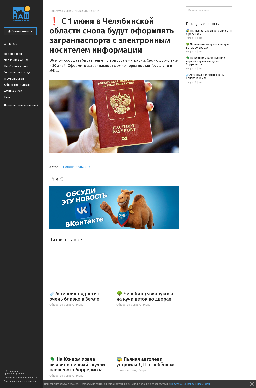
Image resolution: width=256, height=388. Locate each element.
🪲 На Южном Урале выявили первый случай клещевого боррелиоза (77, 364)
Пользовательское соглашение (20, 381)
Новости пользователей (21, 105)
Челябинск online (16, 60)
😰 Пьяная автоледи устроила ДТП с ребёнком (145, 361)
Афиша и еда (13, 91)
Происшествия (14, 78)
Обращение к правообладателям (14, 372)
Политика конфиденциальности (20, 377)
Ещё (7, 97)
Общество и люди (17, 85)
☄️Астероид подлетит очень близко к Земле (74, 296)
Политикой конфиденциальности (190, 383)
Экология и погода (17, 72)
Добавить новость (20, 31)
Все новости (13, 54)
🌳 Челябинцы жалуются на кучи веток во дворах (144, 296)
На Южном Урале (16, 66)
